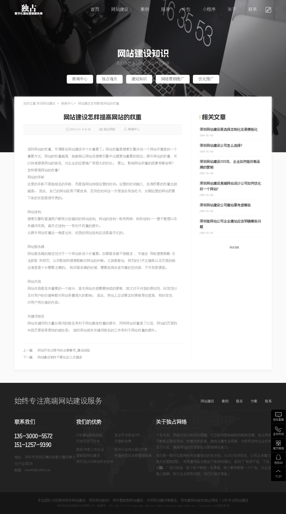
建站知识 (139, 79)
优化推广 (206, 79)
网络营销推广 (172, 79)
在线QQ (278, 463)
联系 (252, 9)
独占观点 (109, 79)
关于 (232, 9)
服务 (165, 9)
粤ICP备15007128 (119, 506)
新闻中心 (80, 79)
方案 (254, 401)
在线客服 (278, 420)
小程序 (209, 9)
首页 (94, 9)
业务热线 (278, 434)
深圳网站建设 (45, 103)
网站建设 (119, 9)
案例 (144, 9)
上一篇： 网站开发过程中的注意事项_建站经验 (56, 350)
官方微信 (278, 448)
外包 (186, 9)
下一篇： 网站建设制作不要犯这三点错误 (52, 357)
